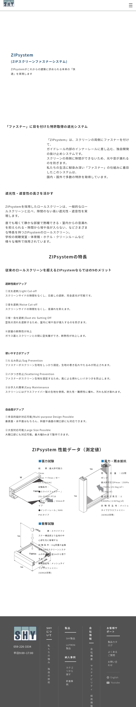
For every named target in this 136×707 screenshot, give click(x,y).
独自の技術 (48, 660)
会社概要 (88, 653)
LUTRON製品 (69, 645)
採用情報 (88, 698)
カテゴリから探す (68, 672)
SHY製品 (69, 637)
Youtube (109, 679)
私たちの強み (48, 648)
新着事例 (68, 682)
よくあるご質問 (109, 652)
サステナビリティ (88, 675)
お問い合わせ (109, 660)
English (109, 674)
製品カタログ (109, 643)
